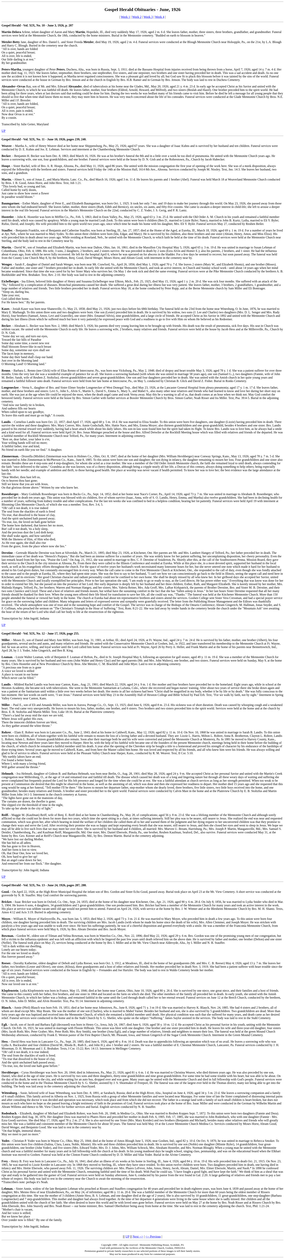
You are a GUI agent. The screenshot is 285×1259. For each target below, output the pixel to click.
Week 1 (125, 17)
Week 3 (148, 17)
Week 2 (136, 17)
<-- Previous (153, 1236)
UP (3, 130)
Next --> (138, 1236)
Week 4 (159, 17)
